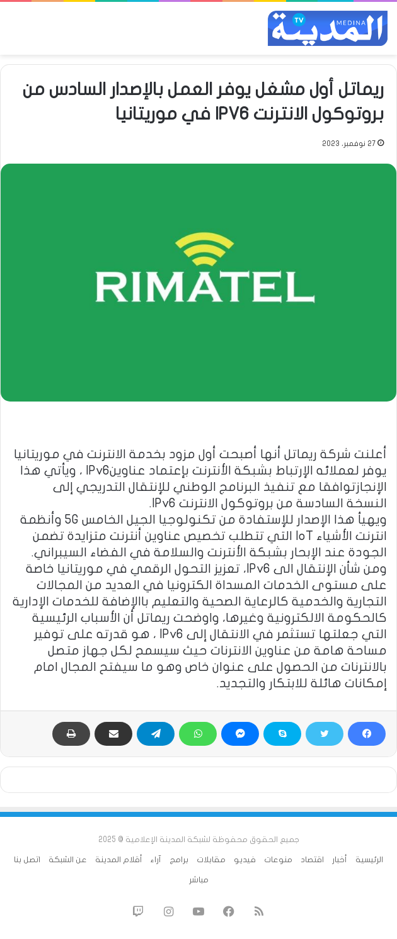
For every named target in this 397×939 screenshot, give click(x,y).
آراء (156, 859)
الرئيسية (369, 859)
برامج (179, 859)
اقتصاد (312, 859)
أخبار (339, 859)
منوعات (278, 859)
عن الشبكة (68, 859)
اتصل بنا (27, 859)
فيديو (245, 859)
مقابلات (211, 859)
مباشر (199, 879)
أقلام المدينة (118, 859)
